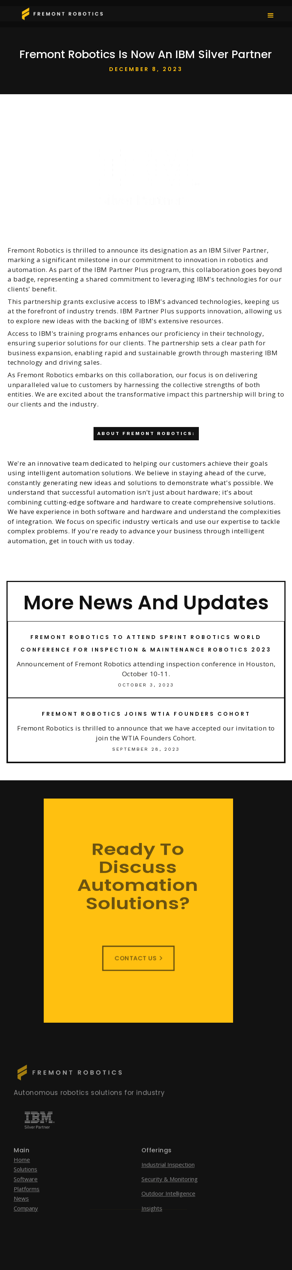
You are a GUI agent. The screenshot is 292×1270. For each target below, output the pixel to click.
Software (26, 1188)
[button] (270, 15)
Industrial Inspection (168, 1173)
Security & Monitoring (169, 1188)
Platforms (27, 1198)
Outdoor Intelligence (168, 1203)
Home (22, 1168)
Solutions (25, 1178)
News (21, 1207)
